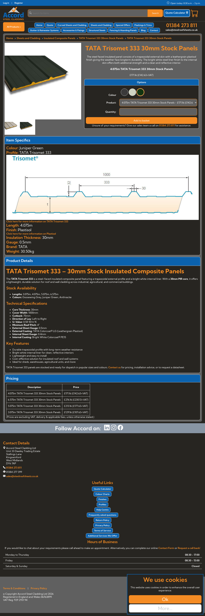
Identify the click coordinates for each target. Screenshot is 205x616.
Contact (154, 30)
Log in (6, 3)
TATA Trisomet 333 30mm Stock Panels (101, 38)
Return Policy (102, 520)
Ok (165, 599)
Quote (50, 25)
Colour (112, 94)
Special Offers (123, 25)
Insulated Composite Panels (59, 38)
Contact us (114, 367)
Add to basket (142, 120)
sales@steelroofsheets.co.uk (182, 29)
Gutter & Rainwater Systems (44, 30)
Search (155, 13)
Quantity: (110, 111)
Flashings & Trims (143, 25)
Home (39, 25)
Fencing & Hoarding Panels (123, 30)
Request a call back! (189, 548)
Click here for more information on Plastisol (31, 233)
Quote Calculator (177, 12)
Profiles (102, 504)
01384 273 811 (181, 25)
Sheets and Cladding (101, 25)
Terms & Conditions (14, 588)
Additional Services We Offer (102, 535)
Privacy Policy (102, 525)
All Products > (14, 26)
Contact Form (166, 548)
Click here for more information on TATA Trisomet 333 (37, 221)
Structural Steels (97, 30)
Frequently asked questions (102, 515)
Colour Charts (102, 494)
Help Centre (102, 509)
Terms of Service (102, 530)
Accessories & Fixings (73, 30)
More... (165, 608)
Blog (143, 30)
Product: (111, 102)
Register (19, 3)
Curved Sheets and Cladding (72, 25)
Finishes (103, 499)
